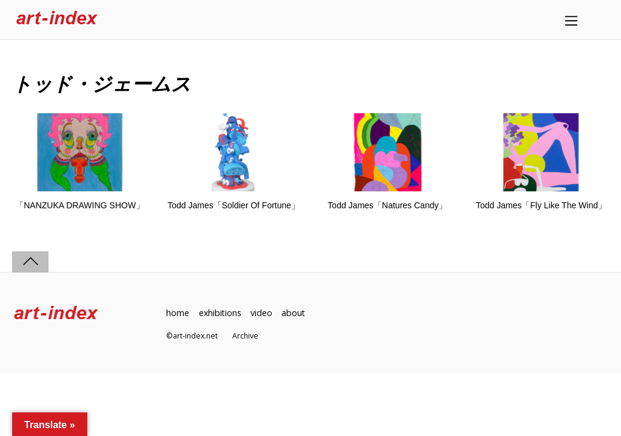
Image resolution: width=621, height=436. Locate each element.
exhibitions (221, 313)
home (177, 313)
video (263, 313)
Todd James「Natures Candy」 (387, 205)
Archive (245, 336)
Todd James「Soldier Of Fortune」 (233, 205)
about (295, 313)
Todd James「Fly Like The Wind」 (541, 205)
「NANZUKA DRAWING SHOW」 (79, 205)
